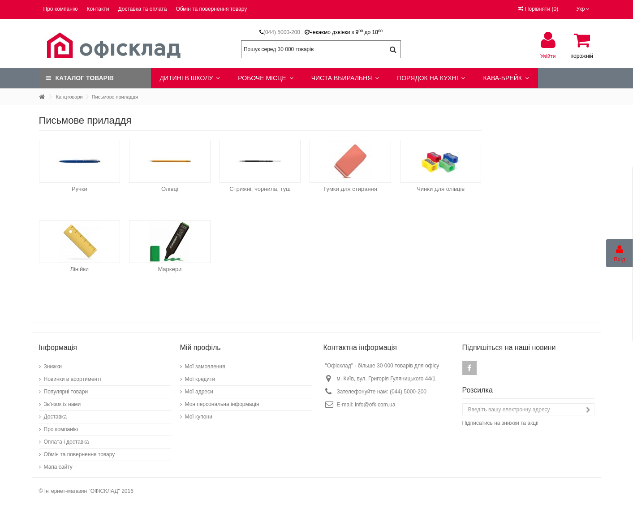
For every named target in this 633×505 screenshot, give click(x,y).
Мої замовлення (205, 366)
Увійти (548, 56)
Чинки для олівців (441, 189)
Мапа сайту (58, 467)
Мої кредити (200, 379)
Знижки (53, 366)
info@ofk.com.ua (375, 404)
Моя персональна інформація (222, 404)
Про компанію (60, 9)
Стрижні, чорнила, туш (260, 189)
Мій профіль (200, 347)
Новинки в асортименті (72, 379)
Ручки (79, 189)
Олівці (169, 189)
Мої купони (198, 417)
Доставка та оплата (142, 9)
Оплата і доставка (66, 442)
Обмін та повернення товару (211, 9)
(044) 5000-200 (281, 32)
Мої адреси (199, 391)
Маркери (169, 269)
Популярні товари (66, 391)
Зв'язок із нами (62, 404)
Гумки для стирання (350, 189)
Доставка (55, 417)
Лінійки (79, 269)
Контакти (98, 9)
